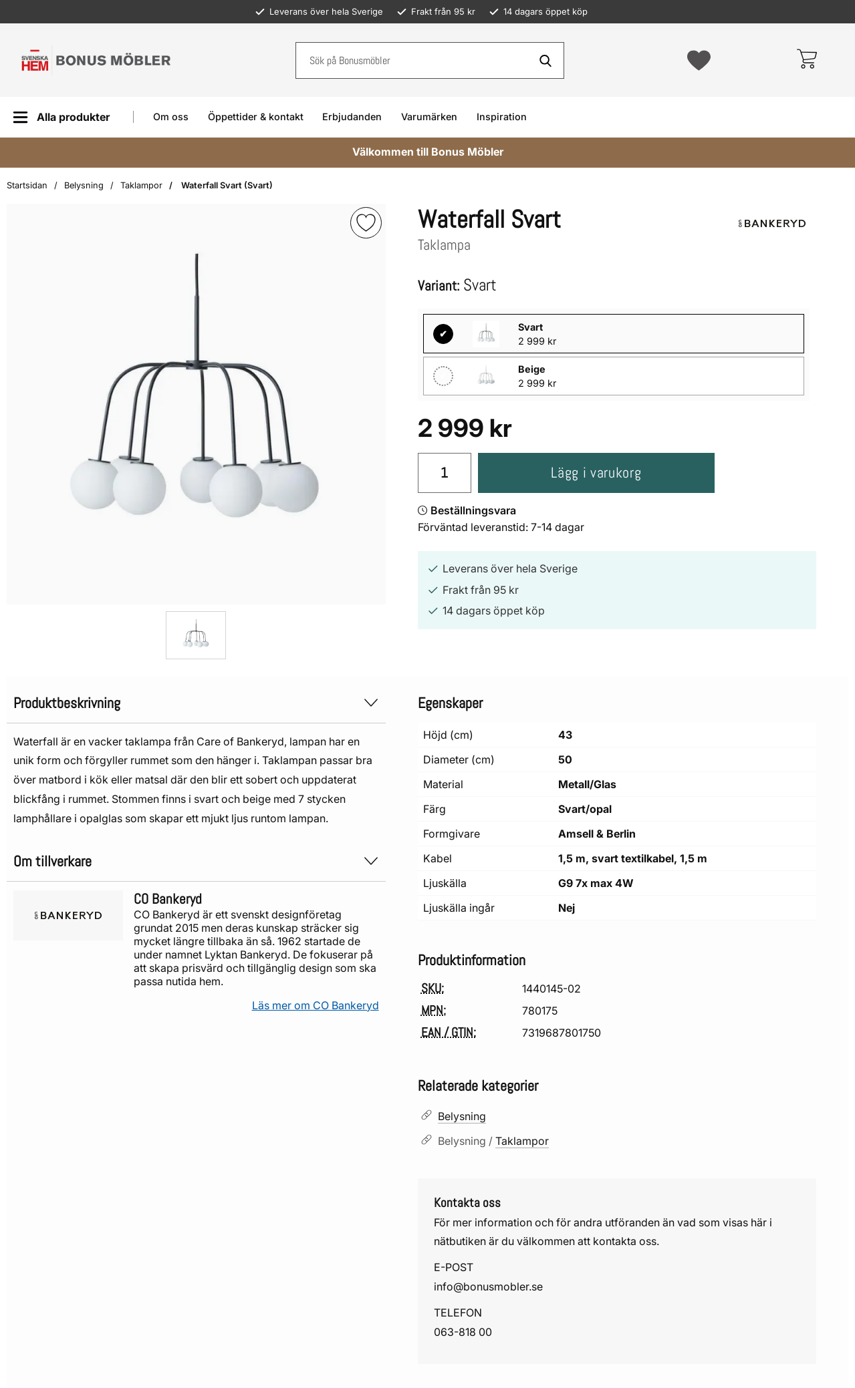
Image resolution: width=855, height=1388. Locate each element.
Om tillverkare (196, 861)
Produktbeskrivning (196, 703)
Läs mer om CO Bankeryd (315, 1005)
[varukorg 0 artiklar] (806, 60)
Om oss (171, 116)
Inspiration (502, 116)
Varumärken (429, 116)
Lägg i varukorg (596, 472)
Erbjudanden (352, 116)
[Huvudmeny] (61, 117)
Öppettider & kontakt (255, 116)
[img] (366, 222)
